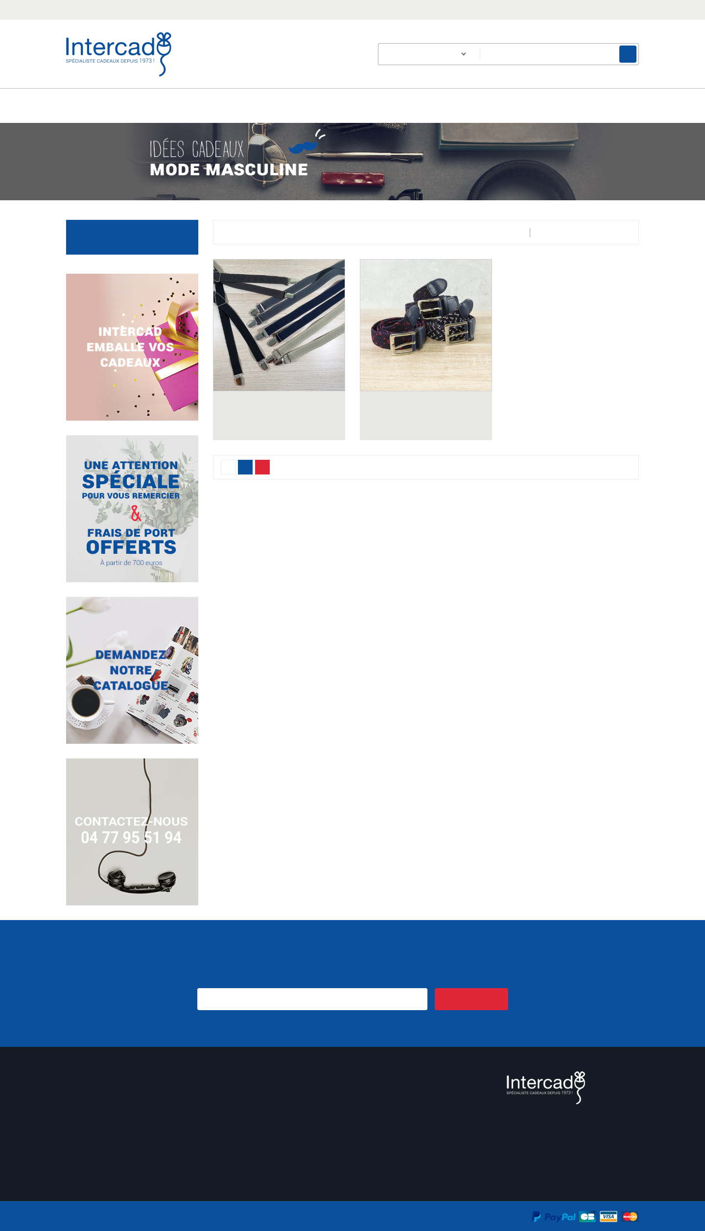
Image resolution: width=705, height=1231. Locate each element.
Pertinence (606, 232)
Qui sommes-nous (390, 1121)
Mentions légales (388, 1133)
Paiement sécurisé (389, 1146)
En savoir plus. (619, 1207)
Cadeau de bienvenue (248, 1109)
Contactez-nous (386, 1158)
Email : (560, 1165)
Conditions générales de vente (409, 1109)
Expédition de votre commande (264, 1121)
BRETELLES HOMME (279, 417)
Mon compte (92, 1077)
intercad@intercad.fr (181, 8)
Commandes (86, 1109)
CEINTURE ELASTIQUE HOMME (425, 417)
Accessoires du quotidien (134, 236)
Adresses (80, 1133)
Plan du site (379, 1170)
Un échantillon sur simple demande (270, 1133)
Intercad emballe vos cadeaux (261, 1146)
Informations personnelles (108, 1097)
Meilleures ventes (241, 1170)
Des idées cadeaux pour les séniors (271, 1097)
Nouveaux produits (243, 1158)
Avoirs (76, 1121)
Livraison (374, 1097)
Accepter (355, 1220)
